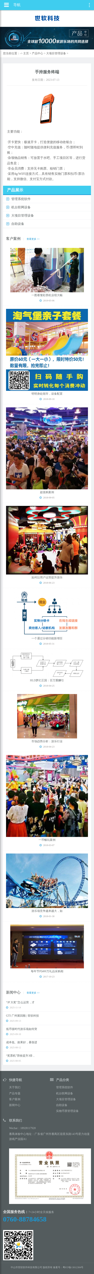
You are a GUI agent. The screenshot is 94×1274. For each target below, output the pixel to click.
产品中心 (37, 53)
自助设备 (61, 1105)
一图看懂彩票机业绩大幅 (47, 295)
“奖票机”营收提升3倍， (20, 1055)
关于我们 (14, 1087)
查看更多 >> (33, 239)
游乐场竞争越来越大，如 (47, 910)
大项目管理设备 (56, 53)
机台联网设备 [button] (21, 207)
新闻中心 (14, 1105)
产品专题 (14, 1093)
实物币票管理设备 (67, 1111)
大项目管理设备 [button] (22, 215)
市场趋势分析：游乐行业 (47, 741)
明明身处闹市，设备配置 (47, 393)
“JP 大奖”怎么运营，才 (20, 1002)
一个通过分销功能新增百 (47, 638)
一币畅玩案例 (47, 839)
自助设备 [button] (17, 223)
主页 (26, 53)
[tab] (47, 199)
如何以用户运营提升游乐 (47, 577)
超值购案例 (47, 492)
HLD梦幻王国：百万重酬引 (47, 680)
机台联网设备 (64, 1093)
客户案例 (14, 1099)
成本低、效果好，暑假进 (21, 1042)
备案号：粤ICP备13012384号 (68, 1267)
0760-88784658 (24, 1219)
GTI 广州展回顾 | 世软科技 (22, 1015)
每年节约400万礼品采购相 (47, 971)
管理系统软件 (64, 1087)
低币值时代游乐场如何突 (21, 1029)
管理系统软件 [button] (21, 199)
